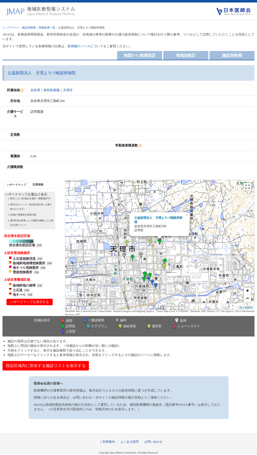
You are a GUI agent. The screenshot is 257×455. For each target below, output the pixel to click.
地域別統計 (186, 55)
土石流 (17, 290)
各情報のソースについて (85, 46)
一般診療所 (93, 320)
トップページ (10, 27)
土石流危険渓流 (24, 258)
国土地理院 (246, 307)
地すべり (19, 294)
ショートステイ (186, 326)
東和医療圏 (51, 90)
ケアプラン (96, 326)
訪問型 (67, 326)
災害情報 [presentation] (37, 184)
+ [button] (247, 291)
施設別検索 (29, 27)
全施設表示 (42, 320)
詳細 (39, 245)
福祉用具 (126, 326)
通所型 (154, 326)
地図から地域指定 (140, 55)
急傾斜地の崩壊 (24, 285)
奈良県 (35, 90)
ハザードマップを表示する (29, 302)
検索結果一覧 (47, 27)
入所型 (67, 331)
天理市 (68, 90)
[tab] (16, 184)
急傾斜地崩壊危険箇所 (29, 263)
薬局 (180, 321)
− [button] (247, 298)
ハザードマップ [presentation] (16, 184)
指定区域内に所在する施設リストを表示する (46, 366)
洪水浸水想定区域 (22, 245)
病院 (66, 321)
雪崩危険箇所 (22, 272)
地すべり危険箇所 (26, 268)
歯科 (120, 320)
